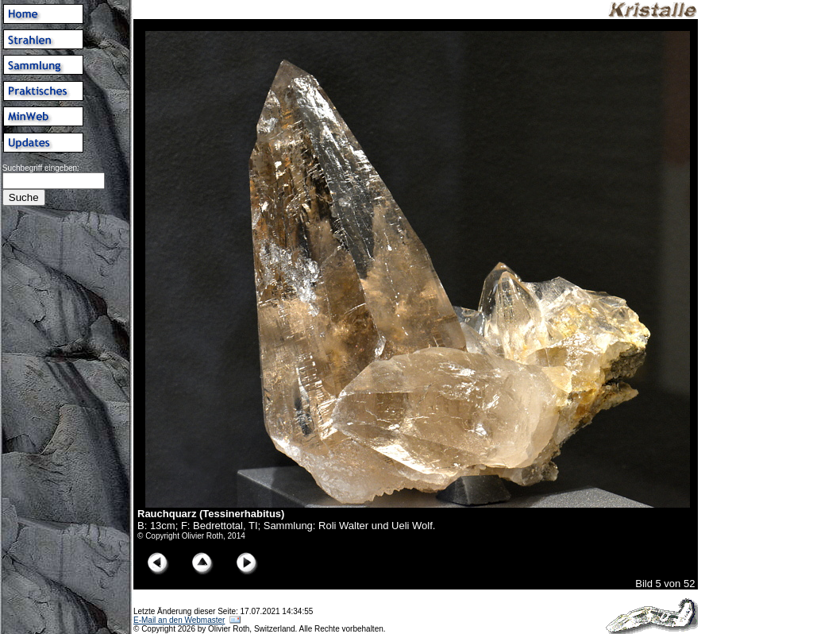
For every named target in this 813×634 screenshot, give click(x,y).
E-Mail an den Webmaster (179, 620)
